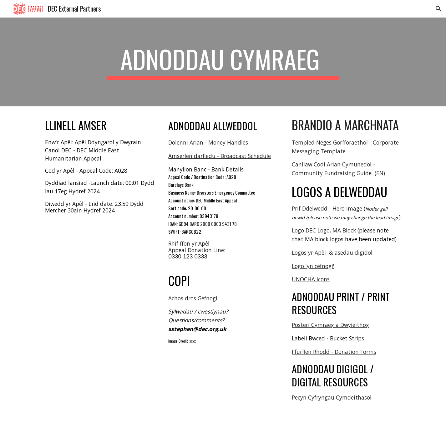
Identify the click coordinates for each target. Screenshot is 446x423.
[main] (223, 62)
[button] (438, 8)
